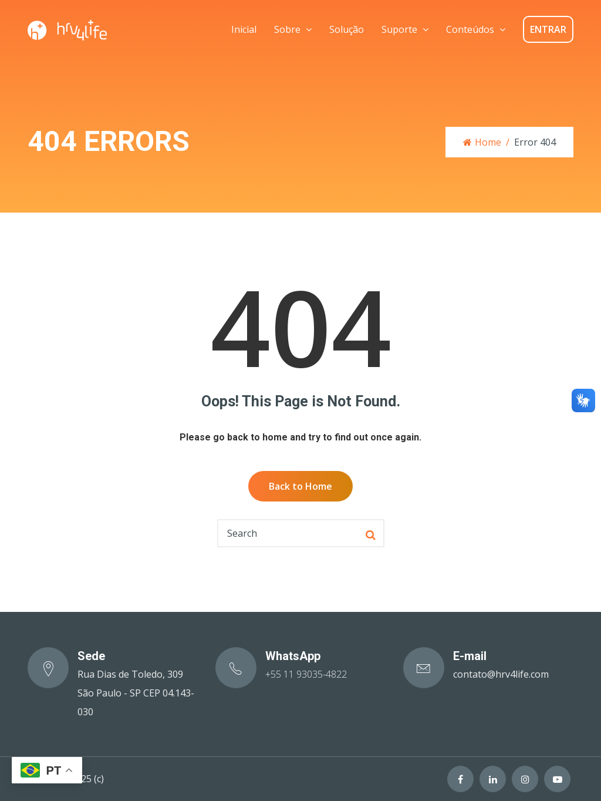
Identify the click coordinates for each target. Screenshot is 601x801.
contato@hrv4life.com (501, 674)
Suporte (399, 29)
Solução (346, 29)
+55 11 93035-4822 (306, 674)
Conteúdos (470, 29)
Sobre (287, 29)
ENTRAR (548, 29)
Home (482, 142)
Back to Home (300, 486)
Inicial (243, 29)
